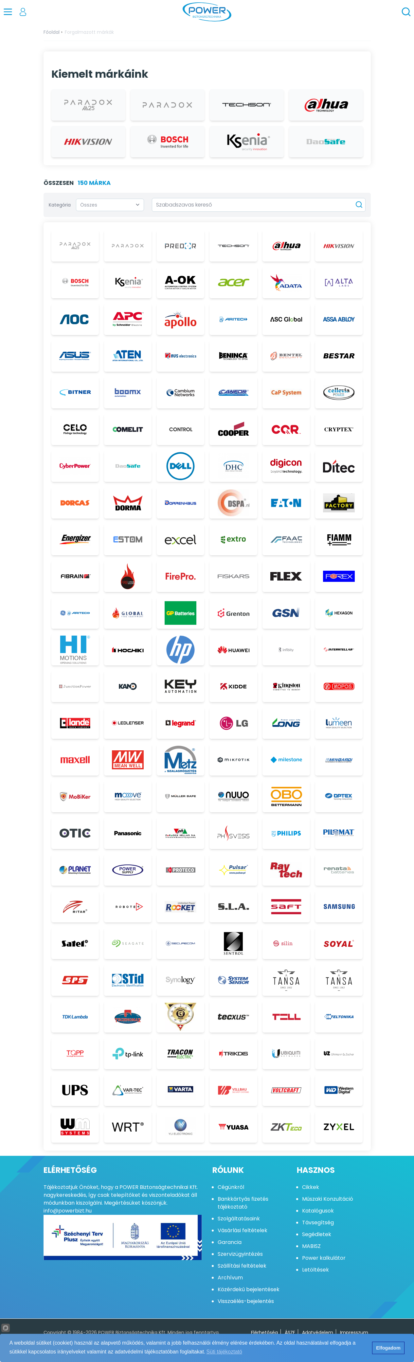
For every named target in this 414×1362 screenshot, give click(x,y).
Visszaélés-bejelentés (246, 1301)
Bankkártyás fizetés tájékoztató (243, 1203)
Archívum (230, 1277)
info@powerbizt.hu (68, 1210)
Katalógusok (318, 1210)
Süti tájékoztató (224, 1351)
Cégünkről (231, 1187)
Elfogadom (388, 1348)
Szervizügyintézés (240, 1254)
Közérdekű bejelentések (248, 1289)
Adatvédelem (317, 1332)
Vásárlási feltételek (242, 1230)
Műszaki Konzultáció (327, 1199)
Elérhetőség (264, 1332)
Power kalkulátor (324, 1258)
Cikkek (310, 1187)
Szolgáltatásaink (239, 1218)
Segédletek (316, 1234)
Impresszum (354, 1332)
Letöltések (315, 1269)
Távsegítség (318, 1222)
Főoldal (52, 32)
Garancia (230, 1242)
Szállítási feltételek (242, 1266)
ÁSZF (290, 1332)
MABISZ (311, 1246)
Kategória (60, 205)
